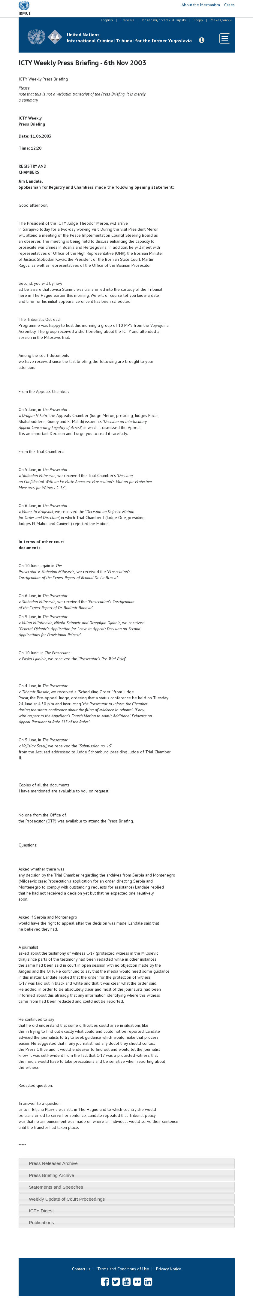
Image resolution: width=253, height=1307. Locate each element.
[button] (201, 40)
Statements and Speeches (56, 1187)
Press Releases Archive (53, 1163)
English (107, 20)
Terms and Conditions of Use (123, 1269)
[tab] (127, 1163)
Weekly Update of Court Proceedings (67, 1199)
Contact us (81, 1269)
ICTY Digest (41, 1210)
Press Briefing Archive (51, 1175)
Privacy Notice (168, 1269)
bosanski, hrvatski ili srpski (164, 20)
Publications (41, 1222)
